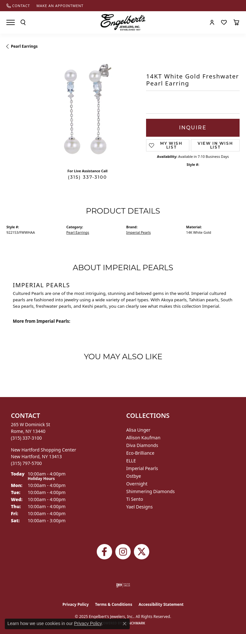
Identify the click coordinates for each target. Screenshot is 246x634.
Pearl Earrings (24, 46)
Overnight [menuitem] (136, 484)
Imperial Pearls (138, 232)
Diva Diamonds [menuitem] (142, 445)
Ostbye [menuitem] (133, 476)
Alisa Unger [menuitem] (138, 430)
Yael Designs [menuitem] (139, 507)
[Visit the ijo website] (123, 585)
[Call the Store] (26, 438)
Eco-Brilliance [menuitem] (140, 453)
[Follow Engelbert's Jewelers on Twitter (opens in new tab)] (141, 551)
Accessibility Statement (161, 604)
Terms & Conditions (113, 604)
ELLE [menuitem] (131, 461)
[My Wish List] (224, 22)
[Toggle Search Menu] (23, 22)
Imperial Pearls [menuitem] (142, 468)
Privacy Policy (75, 604)
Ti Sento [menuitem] (134, 499)
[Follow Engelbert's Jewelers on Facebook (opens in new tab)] (104, 551)
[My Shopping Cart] (236, 22)
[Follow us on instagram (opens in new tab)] (123, 551)
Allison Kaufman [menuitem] (143, 438)
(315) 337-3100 (87, 177)
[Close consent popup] (125, 624)
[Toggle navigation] (10, 22)
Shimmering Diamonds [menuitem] (150, 491)
